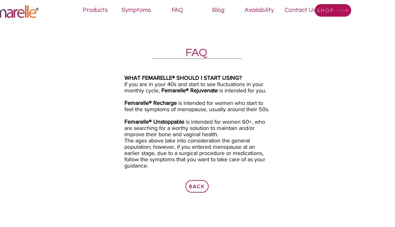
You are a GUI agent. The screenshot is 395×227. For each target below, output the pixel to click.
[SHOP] (333, 10)
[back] (197, 186)
